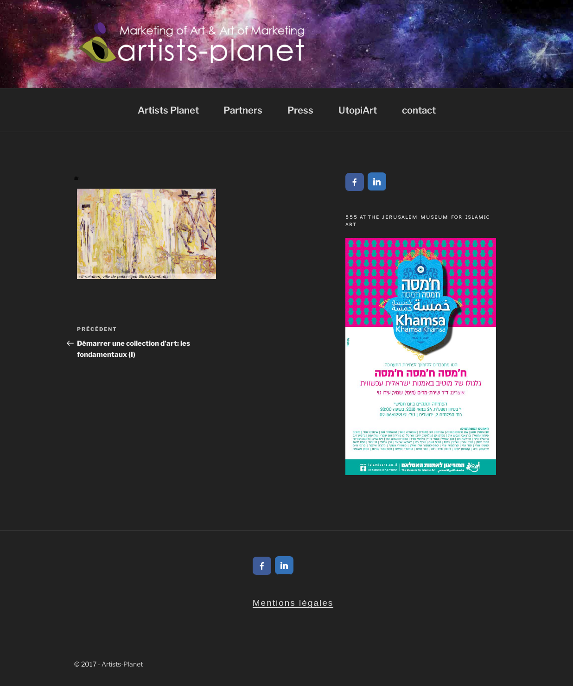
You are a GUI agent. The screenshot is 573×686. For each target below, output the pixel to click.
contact (419, 110)
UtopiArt (357, 110)
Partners (242, 110)
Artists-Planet (122, 664)
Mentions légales (293, 603)
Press (300, 110)
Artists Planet (168, 110)
